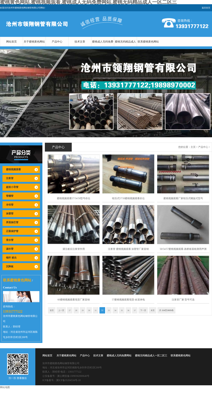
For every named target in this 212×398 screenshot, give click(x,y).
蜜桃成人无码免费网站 (102, 46)
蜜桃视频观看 (13, 169)
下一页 (143, 310)
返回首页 (206, 8)
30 (89, 310)
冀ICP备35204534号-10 (68, 380)
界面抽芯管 (12, 222)
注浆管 (9, 178)
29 (83, 310)
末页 (153, 310)
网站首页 (11, 41)
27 (70, 310)
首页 (52, 310)
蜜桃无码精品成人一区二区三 (125, 46)
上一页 (61, 310)
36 (128, 310)
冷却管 (9, 204)
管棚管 (9, 196)
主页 (193, 147)
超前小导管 (12, 187)
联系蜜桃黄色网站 (148, 41)
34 (115, 310)
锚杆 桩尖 (11, 257)
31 (96, 310)
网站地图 (5, 387)
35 (122, 310)
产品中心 (57, 41)
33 (109, 310)
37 (135, 310)
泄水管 (9, 240)
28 (76, 310)
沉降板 (9, 266)
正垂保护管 (12, 231)
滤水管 (9, 249)
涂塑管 (9, 213)
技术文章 (80, 41)
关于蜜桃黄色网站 (34, 41)
